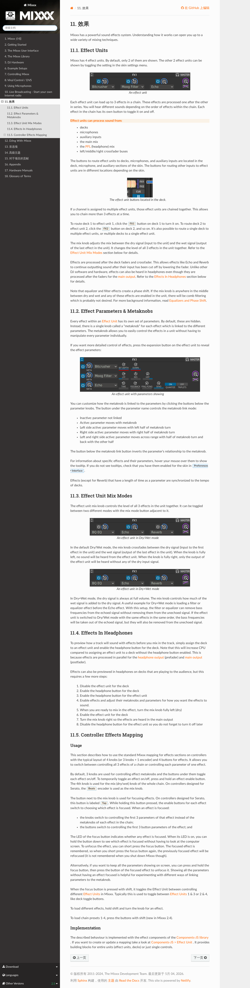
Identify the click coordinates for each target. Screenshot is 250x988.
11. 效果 (8, 102)
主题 (111, 980)
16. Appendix (13, 164)
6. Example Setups (16, 68)
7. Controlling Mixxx (17, 74)
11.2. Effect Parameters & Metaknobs (22, 115)
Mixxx (30, 13)
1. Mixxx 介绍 (13, 38)
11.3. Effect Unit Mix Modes (24, 123)
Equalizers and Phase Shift (187, 300)
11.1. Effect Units (17, 107)
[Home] (71, 8)
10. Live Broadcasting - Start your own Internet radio (28, 93)
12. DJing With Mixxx (18, 140)
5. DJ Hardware (14, 62)
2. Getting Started (15, 44)
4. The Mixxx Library (17, 56)
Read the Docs (129, 980)
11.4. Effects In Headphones (24, 129)
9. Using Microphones (18, 85)
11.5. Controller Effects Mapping (25, 135)
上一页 (79, 957)
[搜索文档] (30, 28)
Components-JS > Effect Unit (171, 942)
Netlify (185, 980)
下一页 (200, 957)
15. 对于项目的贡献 (17, 158)
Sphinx (82, 980)
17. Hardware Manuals (19, 170)
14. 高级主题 (12, 152)
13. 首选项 (11, 146)
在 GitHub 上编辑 (196, 8)
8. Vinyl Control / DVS (18, 80)
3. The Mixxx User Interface (22, 50)
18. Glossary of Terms (18, 176)
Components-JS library (192, 937)
